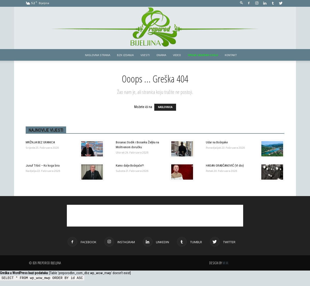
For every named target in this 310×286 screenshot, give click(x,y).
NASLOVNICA (165, 107)
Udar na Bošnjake (217, 142)
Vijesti (145, 55)
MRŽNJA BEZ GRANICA (40, 142)
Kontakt (231, 55)
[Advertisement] (155, 216)
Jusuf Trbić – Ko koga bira (43, 165)
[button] (241, 3)
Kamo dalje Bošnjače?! (130, 165)
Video (177, 55)
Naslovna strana (97, 55)
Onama (161, 55)
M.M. (226, 263)
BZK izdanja (125, 55)
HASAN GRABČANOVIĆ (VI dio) (225, 165)
